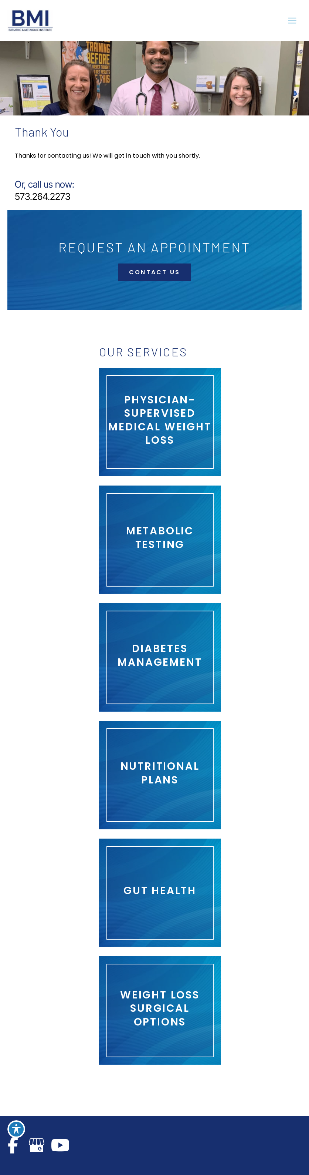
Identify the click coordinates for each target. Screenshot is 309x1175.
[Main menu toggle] (292, 20)
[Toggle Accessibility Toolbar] (16, 1129)
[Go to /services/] (160, 1010)
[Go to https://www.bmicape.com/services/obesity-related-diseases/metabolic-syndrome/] (160, 540)
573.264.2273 (43, 196)
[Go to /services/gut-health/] (160, 893)
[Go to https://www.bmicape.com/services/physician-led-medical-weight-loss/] (160, 422)
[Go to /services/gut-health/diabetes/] (160, 657)
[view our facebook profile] (13, 1145)
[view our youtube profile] (60, 1145)
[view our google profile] (37, 1145)
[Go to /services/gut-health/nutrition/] (160, 775)
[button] (154, 272)
